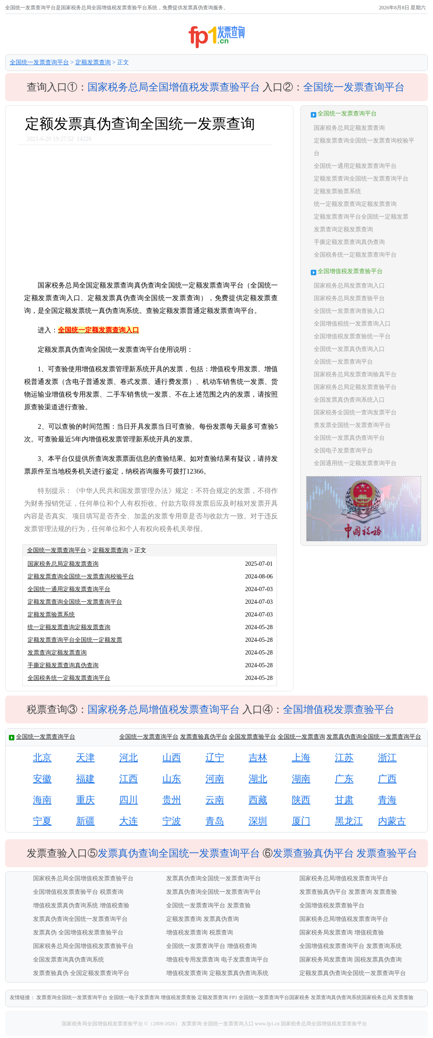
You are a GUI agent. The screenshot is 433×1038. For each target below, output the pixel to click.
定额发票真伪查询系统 (239, 973)
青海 (387, 799)
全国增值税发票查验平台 (339, 709)
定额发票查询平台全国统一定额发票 (74, 640)
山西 (171, 757)
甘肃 (344, 799)
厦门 (301, 821)
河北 (128, 757)
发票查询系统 (384, 946)
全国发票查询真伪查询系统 (68, 959)
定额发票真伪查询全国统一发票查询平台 (352, 973)
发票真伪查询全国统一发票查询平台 (373, 737)
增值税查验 (114, 905)
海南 (42, 799)
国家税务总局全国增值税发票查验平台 (174, 87)
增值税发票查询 (187, 932)
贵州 (171, 799)
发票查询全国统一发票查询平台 (71, 997)
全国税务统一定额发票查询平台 (68, 678)
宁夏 (42, 821)
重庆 (85, 799)
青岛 (215, 821)
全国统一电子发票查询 (134, 997)
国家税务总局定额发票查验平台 (355, 387)
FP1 (233, 997)
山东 (171, 778)
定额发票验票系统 (51, 614)
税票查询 (111, 892)
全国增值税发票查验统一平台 (352, 336)
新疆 (85, 821)
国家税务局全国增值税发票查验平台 (103, 1024)
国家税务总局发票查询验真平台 (355, 374)
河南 (215, 778)
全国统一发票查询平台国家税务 (274, 997)
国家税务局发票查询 (326, 932)
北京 (42, 757)
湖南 (301, 778)
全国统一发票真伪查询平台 (349, 438)
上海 (301, 757)
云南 (215, 799)
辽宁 (215, 757)
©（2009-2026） (162, 1024)
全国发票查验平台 (252, 737)
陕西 (301, 799)
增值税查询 (242, 946)
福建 (85, 778)
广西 (387, 778)
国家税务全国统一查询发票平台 (355, 412)
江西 (128, 778)
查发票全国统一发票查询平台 (352, 425)
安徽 (42, 778)
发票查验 (385, 892)
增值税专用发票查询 (192, 959)
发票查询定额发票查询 (57, 652)
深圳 (258, 821)
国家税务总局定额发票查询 (63, 564)
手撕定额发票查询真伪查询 (63, 665)
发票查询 (360, 892)
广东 (344, 778)
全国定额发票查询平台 (99, 973)
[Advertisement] (149, 208)
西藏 (258, 799)
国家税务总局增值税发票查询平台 (164, 709)
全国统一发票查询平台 (39, 62)
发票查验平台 (386, 853)
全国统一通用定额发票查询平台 (68, 589)
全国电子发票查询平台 (343, 450)
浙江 (387, 757)
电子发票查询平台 (245, 959)
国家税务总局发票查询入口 (349, 285)
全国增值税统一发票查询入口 (352, 323)
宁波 (171, 821)
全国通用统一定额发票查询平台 (355, 463)
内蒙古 (392, 821)
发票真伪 (45, 932)
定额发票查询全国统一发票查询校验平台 (80, 576)
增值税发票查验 (178, 997)
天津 (85, 757)
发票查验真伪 (51, 973)
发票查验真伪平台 (203, 737)
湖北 (258, 778)
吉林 (258, 757)
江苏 (344, 757)
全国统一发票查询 (301, 737)
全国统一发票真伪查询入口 (349, 349)
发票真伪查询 (221, 919)
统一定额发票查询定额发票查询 (68, 627)
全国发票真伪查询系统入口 (349, 400)
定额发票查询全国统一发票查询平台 (74, 602)
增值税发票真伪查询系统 (65, 905)
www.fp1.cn (267, 1024)
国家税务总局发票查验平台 (349, 298)
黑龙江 (349, 821)
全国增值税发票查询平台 (331, 946)
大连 (128, 821)
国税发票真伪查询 (378, 959)
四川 (128, 799)
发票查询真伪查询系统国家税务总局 (351, 997)
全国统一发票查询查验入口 (349, 311)
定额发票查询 (93, 62)
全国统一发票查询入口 (228, 1024)
